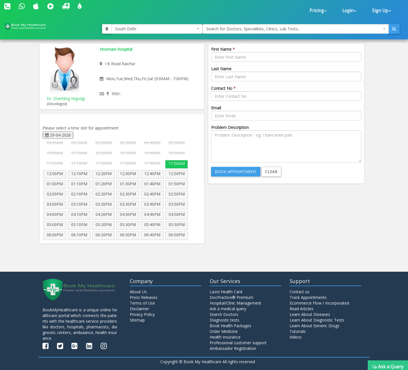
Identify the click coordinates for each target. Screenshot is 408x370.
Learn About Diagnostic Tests (317, 320)
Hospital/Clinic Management (235, 303)
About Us (138, 291)
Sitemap (137, 320)
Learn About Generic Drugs (314, 325)
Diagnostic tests (224, 320)
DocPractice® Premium (231, 297)
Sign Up (381, 11)
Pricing (318, 11)
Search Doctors (224, 314)
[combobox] (157, 29)
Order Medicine (224, 331)
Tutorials (298, 331)
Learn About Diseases (310, 314)
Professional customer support (238, 342)
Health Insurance (225, 337)
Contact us (299, 291)
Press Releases (144, 297)
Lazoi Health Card (226, 291)
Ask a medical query (228, 308)
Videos (296, 337)
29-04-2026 (58, 135)
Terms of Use (142, 303)
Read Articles (301, 308)
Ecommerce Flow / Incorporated (319, 303)
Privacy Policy (142, 314)
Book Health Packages (230, 325)
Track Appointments (308, 297)
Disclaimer (139, 308)
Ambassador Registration (233, 348)
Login (349, 11)
